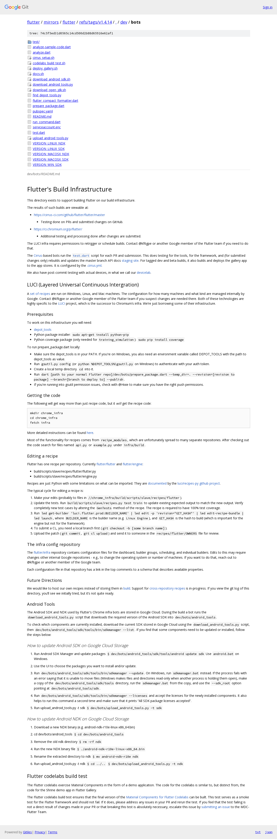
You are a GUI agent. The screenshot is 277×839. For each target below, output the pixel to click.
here (90, 433)
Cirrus (38, 255)
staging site (130, 260)
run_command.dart (47, 122)
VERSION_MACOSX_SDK (51, 159)
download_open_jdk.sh (49, 90)
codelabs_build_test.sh (49, 63)
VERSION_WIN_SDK (47, 164)
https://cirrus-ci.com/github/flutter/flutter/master (69, 215)
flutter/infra (42, 552)
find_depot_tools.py (47, 95)
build (126, 588)
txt (258, 832)
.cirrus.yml (94, 265)
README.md (42, 116)
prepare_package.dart (48, 106)
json (268, 832)
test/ (36, 42)
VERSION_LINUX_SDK (49, 149)
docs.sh (38, 74)
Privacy (40, 832)
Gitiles (27, 832)
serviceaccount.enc (47, 127)
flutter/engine (132, 464)
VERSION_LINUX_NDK (49, 143)
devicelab (143, 272)
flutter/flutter (106, 464)
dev (123, 22)
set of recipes (40, 293)
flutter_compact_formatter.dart (55, 100)
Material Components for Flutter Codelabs (157, 797)
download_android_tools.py (53, 84)
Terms (52, 832)
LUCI (61, 303)
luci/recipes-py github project (199, 483)
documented (157, 483)
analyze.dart (42, 52)
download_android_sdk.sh (51, 79)
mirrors (51, 22)
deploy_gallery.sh (45, 68)
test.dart (39, 132)
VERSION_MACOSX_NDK (51, 154)
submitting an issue (215, 807)
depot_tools (42, 329)
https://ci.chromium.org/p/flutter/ (58, 229)
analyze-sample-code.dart (52, 47)
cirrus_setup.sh (43, 57)
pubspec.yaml (43, 111)
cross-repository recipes (167, 588)
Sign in (267, 7)
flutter (33, 22)
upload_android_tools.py (50, 138)
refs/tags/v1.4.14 (95, 22)
